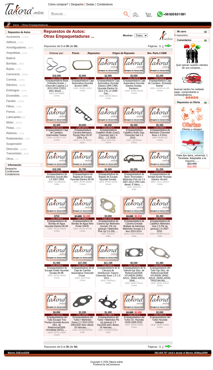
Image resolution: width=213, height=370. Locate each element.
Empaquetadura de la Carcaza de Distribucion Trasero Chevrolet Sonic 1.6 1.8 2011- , (108, 273)
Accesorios (17, 36)
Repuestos (94, 53)
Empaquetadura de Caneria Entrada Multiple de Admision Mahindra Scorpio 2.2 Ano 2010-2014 (134, 226)
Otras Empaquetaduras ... (36, 25)
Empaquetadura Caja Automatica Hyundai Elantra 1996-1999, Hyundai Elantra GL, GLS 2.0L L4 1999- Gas (108, 87)
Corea (57, 96)
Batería (10, 58)
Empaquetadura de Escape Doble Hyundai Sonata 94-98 (57, 270)
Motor (14, 122)
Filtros (13, 106)
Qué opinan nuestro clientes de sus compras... (192, 65)
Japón (82, 142)
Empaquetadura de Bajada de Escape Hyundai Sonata (108, 177)
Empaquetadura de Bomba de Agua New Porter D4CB (82, 223)
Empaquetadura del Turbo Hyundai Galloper (160, 320)
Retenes (15, 133)
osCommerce (113, 364)
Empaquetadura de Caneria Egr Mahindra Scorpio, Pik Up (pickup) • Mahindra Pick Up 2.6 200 (108, 226)
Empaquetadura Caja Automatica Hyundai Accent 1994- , (83, 83)
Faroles (15, 101)
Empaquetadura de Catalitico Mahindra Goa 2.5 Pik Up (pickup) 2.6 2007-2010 (160, 226)
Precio (75, 53)
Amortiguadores (19, 47)
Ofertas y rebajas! (192, 129)
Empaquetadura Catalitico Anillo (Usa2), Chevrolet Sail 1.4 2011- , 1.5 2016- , (108, 134)
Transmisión (17, 153)
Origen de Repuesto (123, 53)
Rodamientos (18, 138)
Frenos (14, 111)
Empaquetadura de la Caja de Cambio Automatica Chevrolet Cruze (82, 272)
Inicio (16, 25)
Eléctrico (15, 85)
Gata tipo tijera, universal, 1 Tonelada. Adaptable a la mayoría (192, 158)
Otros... (12, 158)
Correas (15, 79)
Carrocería (17, 74)
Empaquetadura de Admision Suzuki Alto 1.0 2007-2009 (57, 177)
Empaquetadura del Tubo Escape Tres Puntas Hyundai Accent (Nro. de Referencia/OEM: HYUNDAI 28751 (57, 323)
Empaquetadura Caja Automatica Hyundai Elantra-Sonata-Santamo (134, 84)
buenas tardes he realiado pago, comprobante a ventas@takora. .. (189, 92)
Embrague (16, 90)
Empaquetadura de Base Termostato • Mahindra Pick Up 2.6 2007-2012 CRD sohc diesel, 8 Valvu (134, 179)
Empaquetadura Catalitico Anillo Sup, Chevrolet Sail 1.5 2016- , (133, 134)
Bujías (13, 69)
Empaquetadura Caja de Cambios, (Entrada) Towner (160, 83)
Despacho (11, 168)
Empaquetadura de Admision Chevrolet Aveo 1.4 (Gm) (160, 132)
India (57, 184)
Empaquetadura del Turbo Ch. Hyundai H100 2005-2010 (134, 320)
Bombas (15, 63)
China (108, 142)
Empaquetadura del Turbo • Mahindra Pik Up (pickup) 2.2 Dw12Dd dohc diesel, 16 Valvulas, (108, 322)
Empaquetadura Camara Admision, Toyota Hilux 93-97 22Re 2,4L (82, 134)
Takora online (116, 362)
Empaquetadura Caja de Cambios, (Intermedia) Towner (57, 132)
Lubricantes (15, 117)
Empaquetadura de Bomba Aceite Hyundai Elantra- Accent (160, 177)
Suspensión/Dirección (16, 144)
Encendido (17, 95)
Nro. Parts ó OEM (156, 53)
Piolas (13, 127)
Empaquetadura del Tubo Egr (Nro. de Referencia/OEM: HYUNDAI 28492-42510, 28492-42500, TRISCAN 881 (160, 274)
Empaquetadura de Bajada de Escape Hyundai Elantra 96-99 (82, 177)
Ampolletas (16, 52)
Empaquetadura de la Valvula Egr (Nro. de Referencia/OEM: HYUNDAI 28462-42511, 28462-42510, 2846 (134, 274)
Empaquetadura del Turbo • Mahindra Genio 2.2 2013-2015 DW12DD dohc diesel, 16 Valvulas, (82, 322)
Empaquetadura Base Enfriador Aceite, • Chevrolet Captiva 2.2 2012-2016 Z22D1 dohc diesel (56, 85)
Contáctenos (12, 174)
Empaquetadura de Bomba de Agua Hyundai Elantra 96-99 (56, 223)
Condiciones (12, 171)
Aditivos (14, 42)
